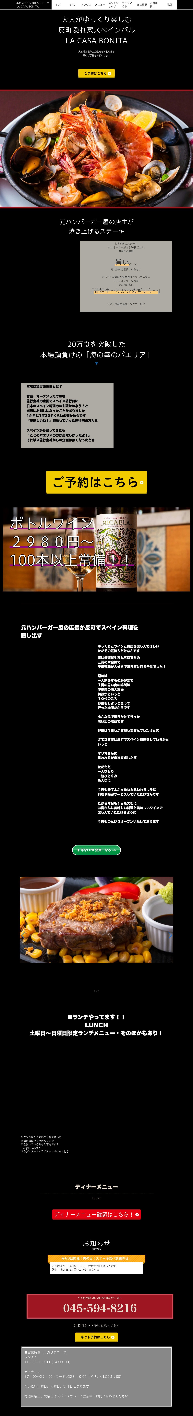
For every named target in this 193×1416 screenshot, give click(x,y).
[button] (23, 935)
